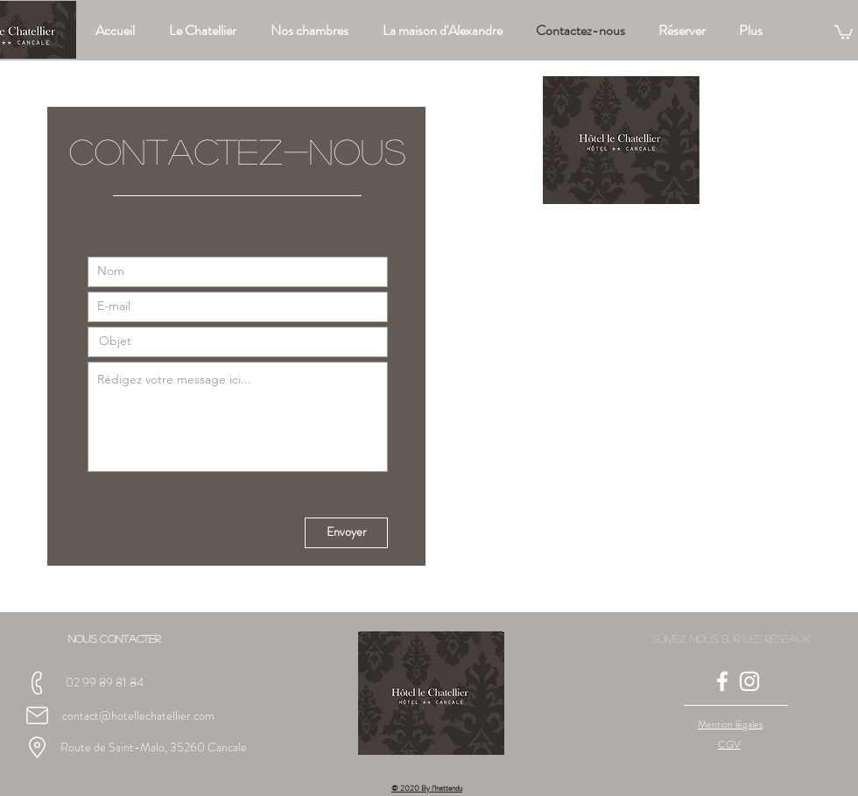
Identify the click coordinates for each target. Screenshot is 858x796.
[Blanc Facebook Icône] (722, 681)
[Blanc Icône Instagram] (749, 681)
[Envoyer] (346, 533)
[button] (843, 31)
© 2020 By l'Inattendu (426, 788)
